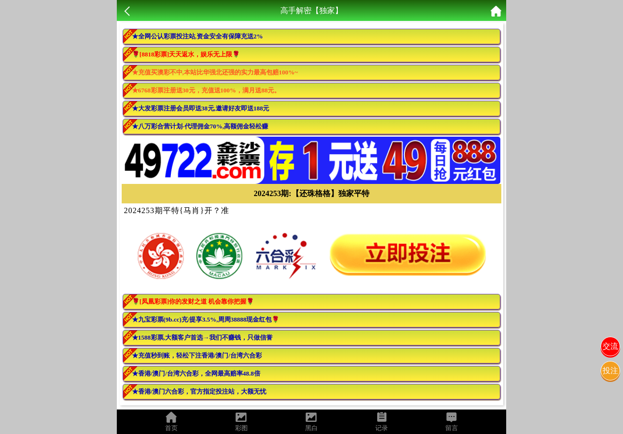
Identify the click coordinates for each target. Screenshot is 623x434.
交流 (610, 346)
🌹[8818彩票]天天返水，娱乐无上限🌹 (186, 54)
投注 (610, 370)
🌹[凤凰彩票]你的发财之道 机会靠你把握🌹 (193, 301)
